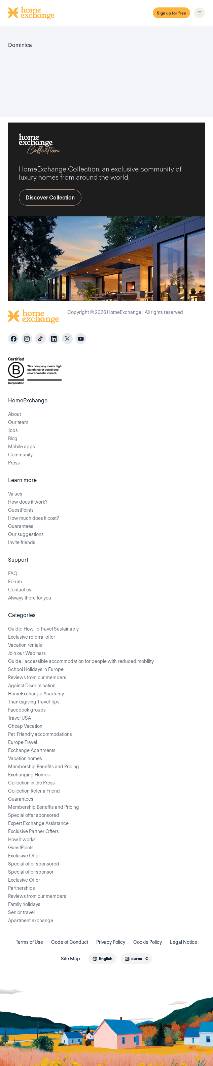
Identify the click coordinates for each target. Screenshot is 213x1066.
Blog (12, 438)
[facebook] (13, 338)
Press (14, 462)
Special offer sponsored (33, 815)
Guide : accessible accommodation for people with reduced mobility (81, 661)
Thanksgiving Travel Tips (34, 701)
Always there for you (29, 598)
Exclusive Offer (24, 855)
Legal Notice (183, 942)
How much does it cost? (33, 518)
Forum (15, 581)
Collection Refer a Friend (34, 791)
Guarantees (20, 526)
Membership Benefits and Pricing (43, 766)
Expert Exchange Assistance (38, 823)
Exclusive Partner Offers (33, 831)
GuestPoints (21, 510)
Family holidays (24, 904)
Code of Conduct (69, 942)
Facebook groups (27, 710)
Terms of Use (29, 942)
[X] (67, 338)
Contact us (19, 589)
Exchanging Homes (29, 774)
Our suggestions (26, 534)
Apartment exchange (30, 920)
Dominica (20, 45)
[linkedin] (53, 338)
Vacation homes (25, 758)
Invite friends (21, 542)
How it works (22, 839)
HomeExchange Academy (36, 693)
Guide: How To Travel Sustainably (43, 629)
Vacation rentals (25, 645)
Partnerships (21, 888)
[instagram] (27, 338)
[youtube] (80, 338)
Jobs (13, 430)
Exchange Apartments (32, 750)
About (14, 414)
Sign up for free (171, 13)
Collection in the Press (31, 782)
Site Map (70, 958)
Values (15, 494)
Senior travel (21, 912)
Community (20, 454)
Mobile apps (21, 446)
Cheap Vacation (25, 726)
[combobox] (102, 958)
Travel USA (19, 718)
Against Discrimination (32, 685)
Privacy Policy (110, 942)
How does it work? (27, 502)
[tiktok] (40, 338)
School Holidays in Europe (36, 669)
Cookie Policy (147, 942)
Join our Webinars (27, 653)
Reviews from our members (37, 677)
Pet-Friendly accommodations (40, 734)
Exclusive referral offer (31, 637)
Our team (18, 422)
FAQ (12, 573)
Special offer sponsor (31, 872)
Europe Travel (22, 742)
